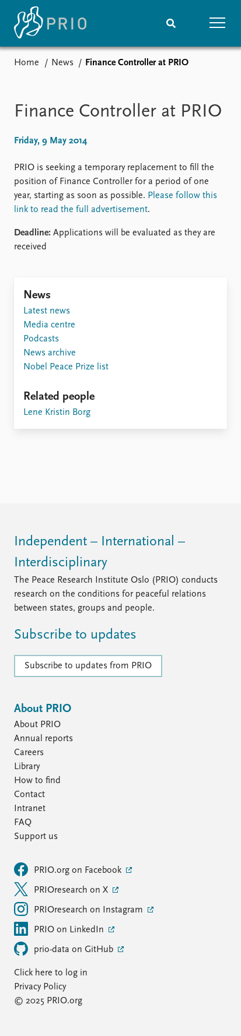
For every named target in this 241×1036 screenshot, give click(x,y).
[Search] (171, 23)
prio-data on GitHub (65, 949)
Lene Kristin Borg (56, 412)
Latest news (46, 311)
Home (26, 63)
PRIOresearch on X (62, 889)
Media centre (49, 325)
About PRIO (37, 725)
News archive (49, 353)
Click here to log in (51, 973)
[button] (217, 23)
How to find (37, 780)
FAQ (23, 822)
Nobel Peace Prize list (66, 367)
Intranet (30, 808)
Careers (29, 752)
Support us (36, 836)
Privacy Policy (40, 987)
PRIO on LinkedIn (60, 929)
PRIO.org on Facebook (69, 869)
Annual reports (43, 738)
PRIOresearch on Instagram (79, 909)
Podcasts (41, 339)
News (62, 63)
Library (27, 766)
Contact (29, 794)
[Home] (50, 23)
